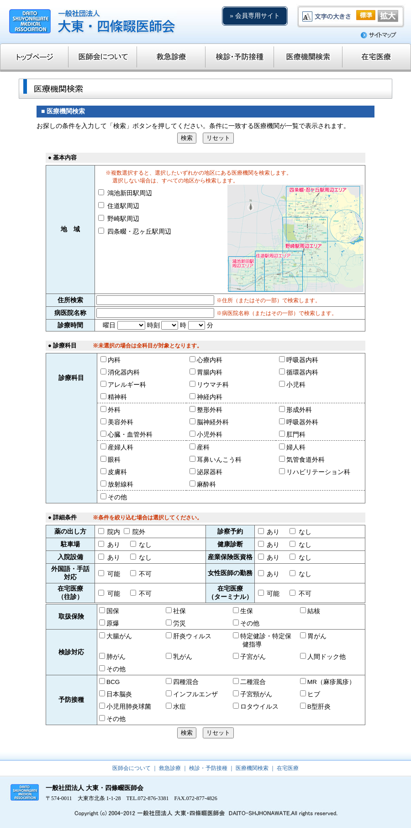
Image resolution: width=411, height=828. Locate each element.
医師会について (131, 768)
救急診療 (170, 768)
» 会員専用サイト (254, 15)
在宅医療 (288, 768)
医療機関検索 (252, 768)
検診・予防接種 (208, 768)
